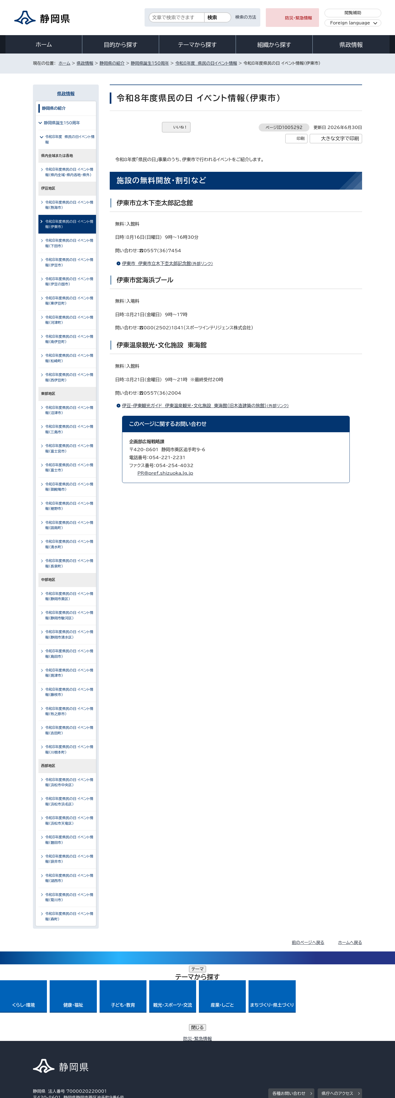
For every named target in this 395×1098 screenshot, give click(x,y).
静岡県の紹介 (112, 63)
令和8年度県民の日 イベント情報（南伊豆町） (69, 339)
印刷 (300, 138)
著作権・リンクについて (59, 1051)
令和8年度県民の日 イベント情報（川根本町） (69, 749)
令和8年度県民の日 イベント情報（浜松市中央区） (69, 782)
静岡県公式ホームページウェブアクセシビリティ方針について (215, 1051)
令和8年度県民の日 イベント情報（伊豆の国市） (69, 281)
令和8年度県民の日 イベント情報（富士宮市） (69, 448)
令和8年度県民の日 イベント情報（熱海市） (69, 205)
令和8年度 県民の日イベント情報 (206, 63)
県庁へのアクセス (337, 1017)
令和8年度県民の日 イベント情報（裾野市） (69, 506)
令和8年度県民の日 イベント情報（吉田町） (69, 730)
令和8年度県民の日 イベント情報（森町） (69, 916)
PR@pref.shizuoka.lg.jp (165, 473)
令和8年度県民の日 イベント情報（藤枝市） (69, 692)
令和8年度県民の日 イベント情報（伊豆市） (69, 262)
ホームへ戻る (350, 942)
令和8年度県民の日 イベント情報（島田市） (69, 653)
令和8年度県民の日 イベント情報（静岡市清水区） (69, 634)
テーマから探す (197, 45)
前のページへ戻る (308, 942)
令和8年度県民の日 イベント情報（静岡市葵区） (69, 596)
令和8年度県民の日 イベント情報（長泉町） (69, 563)
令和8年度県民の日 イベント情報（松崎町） (69, 358)
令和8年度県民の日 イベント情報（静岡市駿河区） (69, 615)
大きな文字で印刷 (340, 138)
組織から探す (274, 45)
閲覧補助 (353, 13)
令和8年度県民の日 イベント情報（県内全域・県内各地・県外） (69, 172)
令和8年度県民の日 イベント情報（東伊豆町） (69, 300)
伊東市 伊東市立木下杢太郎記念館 (170, 263)
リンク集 (298, 1051)
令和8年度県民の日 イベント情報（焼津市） (69, 673)
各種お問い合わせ (289, 1017)
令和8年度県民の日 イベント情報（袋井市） (69, 859)
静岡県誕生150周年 (150, 63)
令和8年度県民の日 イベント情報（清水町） (69, 544)
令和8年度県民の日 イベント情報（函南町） (69, 525)
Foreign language (350, 23)
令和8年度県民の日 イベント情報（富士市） (69, 467)
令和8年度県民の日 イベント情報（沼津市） (69, 410)
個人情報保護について (120, 1051)
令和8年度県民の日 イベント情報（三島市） (69, 429)
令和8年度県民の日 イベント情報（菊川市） (69, 897)
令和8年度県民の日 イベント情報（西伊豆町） (69, 377)
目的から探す (121, 45)
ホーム (44, 44)
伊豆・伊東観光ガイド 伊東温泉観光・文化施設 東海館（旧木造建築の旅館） (208, 405)
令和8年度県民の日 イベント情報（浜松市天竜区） (69, 820)
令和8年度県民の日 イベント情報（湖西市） (69, 878)
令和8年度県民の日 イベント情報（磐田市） (69, 839)
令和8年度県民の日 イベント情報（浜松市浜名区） (69, 801)
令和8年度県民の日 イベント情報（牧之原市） (69, 711)
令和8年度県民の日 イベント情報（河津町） (69, 320)
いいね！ (180, 127)
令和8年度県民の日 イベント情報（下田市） (69, 243)
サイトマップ (336, 1051)
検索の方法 (245, 17)
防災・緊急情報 (298, 18)
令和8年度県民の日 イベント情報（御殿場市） (69, 486)
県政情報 (351, 45)
